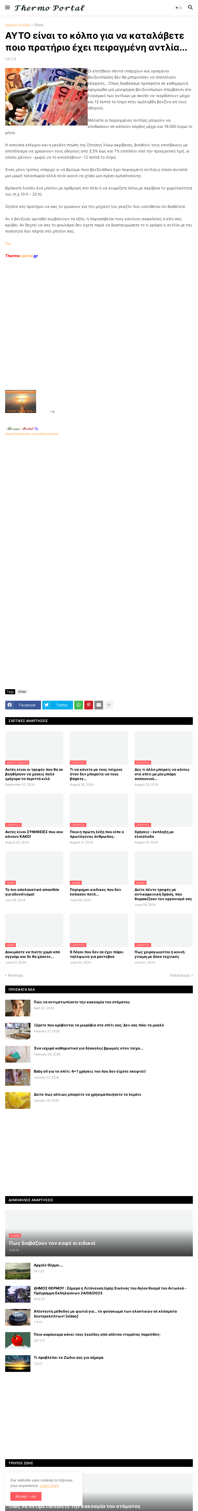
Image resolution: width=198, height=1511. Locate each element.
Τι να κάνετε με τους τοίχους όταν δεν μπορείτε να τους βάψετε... (96, 774)
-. (22, 428)
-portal (21, 255)
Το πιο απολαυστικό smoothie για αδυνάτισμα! (32, 891)
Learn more (49, 1485)
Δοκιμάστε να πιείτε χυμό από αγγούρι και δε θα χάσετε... (32, 954)
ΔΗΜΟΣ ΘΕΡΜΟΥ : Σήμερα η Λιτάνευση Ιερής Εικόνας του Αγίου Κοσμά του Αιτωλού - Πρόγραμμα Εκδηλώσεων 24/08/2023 (110, 1290)
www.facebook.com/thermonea (99, 501)
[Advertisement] (94, 336)
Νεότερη (15, 975)
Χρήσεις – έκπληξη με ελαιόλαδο (154, 834)
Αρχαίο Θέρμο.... (48, 1265)
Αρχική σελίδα (17, 25)
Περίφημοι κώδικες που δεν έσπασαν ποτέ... (95, 891)
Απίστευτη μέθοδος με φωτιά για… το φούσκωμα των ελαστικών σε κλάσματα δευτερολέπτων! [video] (105, 1313)
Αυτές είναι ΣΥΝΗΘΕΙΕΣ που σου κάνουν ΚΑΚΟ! (34, 834)
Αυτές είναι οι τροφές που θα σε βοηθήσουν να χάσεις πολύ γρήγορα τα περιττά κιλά (34, 774)
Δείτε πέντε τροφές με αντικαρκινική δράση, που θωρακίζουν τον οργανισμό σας (163, 894)
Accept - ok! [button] (25, 1496)
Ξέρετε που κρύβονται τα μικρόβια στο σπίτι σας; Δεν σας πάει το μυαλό (99, 1025)
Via (8, 243)
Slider (39, 25)
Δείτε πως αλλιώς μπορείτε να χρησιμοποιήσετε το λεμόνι (87, 1094)
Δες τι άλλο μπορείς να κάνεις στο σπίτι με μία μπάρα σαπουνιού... (162, 774)
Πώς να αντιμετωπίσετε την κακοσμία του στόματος (82, 1002)
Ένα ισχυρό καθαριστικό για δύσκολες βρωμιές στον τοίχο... (88, 1048)
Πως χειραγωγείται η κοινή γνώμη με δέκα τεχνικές (160, 954)
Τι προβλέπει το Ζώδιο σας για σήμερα (68, 1357)
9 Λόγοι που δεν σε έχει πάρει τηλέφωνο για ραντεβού (96, 954)
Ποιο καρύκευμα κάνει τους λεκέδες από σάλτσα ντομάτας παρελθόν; (97, 1334)
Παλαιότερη (180, 975)
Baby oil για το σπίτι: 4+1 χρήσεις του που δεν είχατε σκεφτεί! (90, 1071)
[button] (7, 7)
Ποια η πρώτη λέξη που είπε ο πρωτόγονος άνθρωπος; (97, 834)
